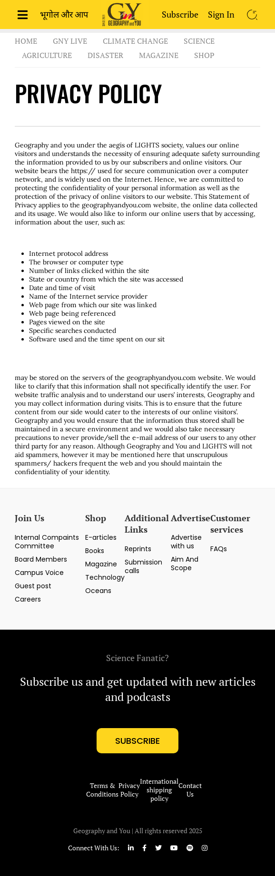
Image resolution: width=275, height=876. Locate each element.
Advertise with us (186, 541)
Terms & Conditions (102, 789)
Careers (28, 599)
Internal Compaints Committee (47, 541)
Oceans (98, 590)
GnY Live (70, 41)
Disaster (105, 55)
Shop (204, 55)
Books (94, 550)
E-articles (101, 537)
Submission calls (143, 566)
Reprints (138, 549)
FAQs (218, 549)
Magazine (158, 55)
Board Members (41, 559)
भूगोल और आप (64, 14)
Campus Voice (39, 572)
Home (26, 41)
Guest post (33, 586)
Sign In (221, 14)
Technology (105, 577)
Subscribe (180, 14)
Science (199, 41)
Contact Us (190, 789)
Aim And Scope (184, 563)
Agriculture (47, 55)
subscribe (137, 741)
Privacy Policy (129, 789)
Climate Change (135, 41)
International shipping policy (159, 790)
